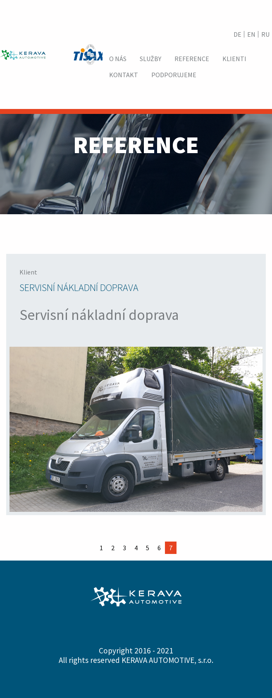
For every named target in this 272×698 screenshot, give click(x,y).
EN (251, 34)
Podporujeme (173, 75)
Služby (150, 58)
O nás (117, 58)
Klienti (234, 58)
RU (265, 34)
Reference (191, 58)
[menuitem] (118, 58)
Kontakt (123, 75)
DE (237, 34)
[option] (136, 384)
